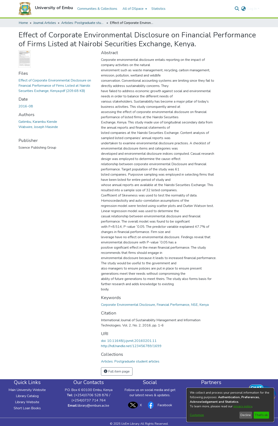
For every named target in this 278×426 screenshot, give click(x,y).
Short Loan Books (27, 408)
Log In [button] (252, 8)
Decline (245, 415)
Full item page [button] (117, 371)
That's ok (261, 415)
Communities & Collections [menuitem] (97, 8)
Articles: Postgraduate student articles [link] (83, 22)
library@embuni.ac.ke (93, 405)
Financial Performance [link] (173, 304)
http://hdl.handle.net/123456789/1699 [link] (131, 346)
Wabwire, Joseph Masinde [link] (38, 127)
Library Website (27, 402)
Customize (197, 415)
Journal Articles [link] (44, 22)
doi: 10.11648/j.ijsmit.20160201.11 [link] (129, 340)
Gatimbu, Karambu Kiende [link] (37, 121)
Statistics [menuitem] (158, 8)
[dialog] (230, 405)
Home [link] (23, 22)
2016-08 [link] (25, 106)
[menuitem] (134, 8)
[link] (54, 85)
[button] (24, 8)
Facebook (158, 405)
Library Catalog (27, 396)
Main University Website (27, 390)
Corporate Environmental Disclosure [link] (128, 304)
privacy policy (242, 406)
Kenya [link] (204, 304)
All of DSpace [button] (133, 8)
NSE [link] (194, 304)
